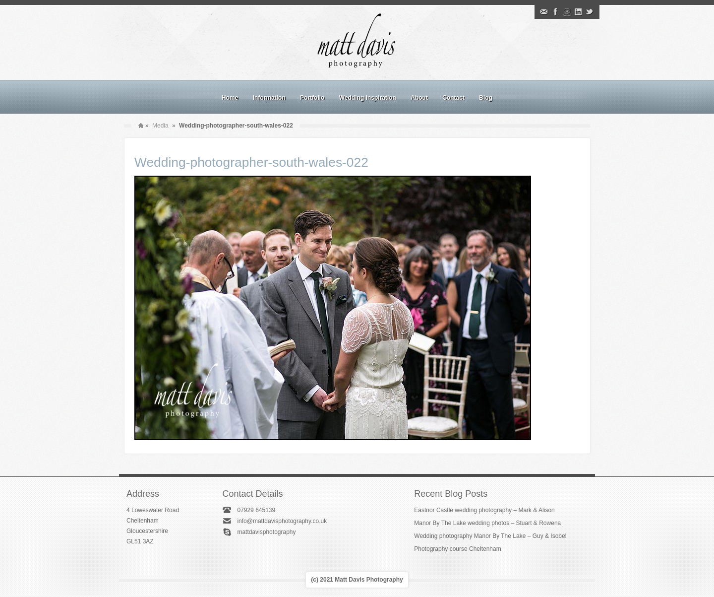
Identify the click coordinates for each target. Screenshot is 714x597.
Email (544, 12)
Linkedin (578, 12)
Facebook (555, 12)
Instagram (567, 12)
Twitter (590, 12)
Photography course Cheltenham (457, 548)
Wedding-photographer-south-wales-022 (251, 162)
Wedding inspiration (367, 97)
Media (160, 125)
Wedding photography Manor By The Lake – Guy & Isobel (490, 535)
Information (269, 97)
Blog (485, 97)
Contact (453, 97)
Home (230, 97)
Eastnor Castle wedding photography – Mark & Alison (484, 510)
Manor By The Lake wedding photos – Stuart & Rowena (487, 523)
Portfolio (312, 97)
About (419, 97)
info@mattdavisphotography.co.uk (282, 521)
